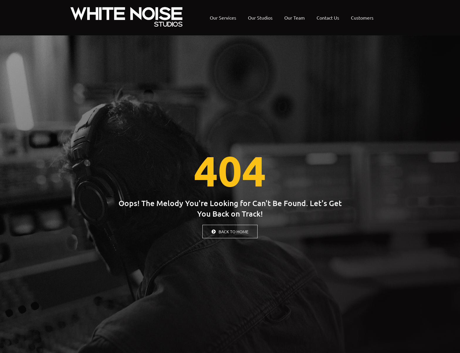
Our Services (223, 17)
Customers (362, 17)
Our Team (294, 17)
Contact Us (328, 17)
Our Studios (260, 17)
